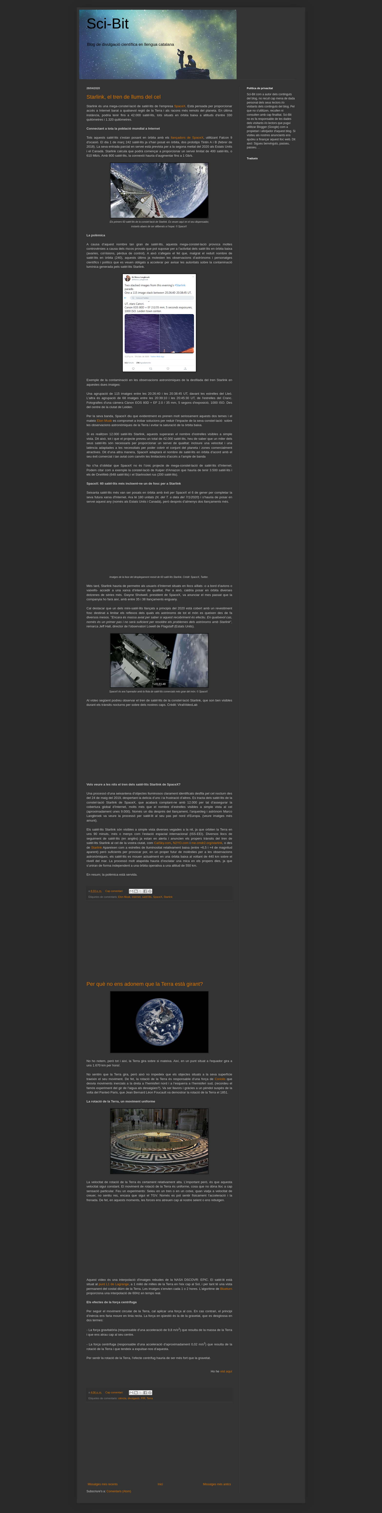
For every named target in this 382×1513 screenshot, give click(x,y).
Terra (150, 1398)
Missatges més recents (103, 1484)
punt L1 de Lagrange (114, 1284)
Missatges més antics (217, 1484)
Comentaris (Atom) (118, 1491)
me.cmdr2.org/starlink (206, 843)
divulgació (133, 1398)
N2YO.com (181, 843)
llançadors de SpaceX (187, 137)
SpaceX (179, 106)
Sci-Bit (107, 23)
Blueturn (226, 1289)
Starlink (96, 847)
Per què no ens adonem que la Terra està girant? (144, 984)
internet (136, 896)
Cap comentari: (114, 891)
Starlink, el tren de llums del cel (123, 97)
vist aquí (226, 1371)
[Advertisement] (159, 941)
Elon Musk (104, 420)
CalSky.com (162, 843)
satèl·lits (147, 896)
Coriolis (220, 1079)
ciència (122, 1398)
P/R (143, 1398)
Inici (160, 1484)
